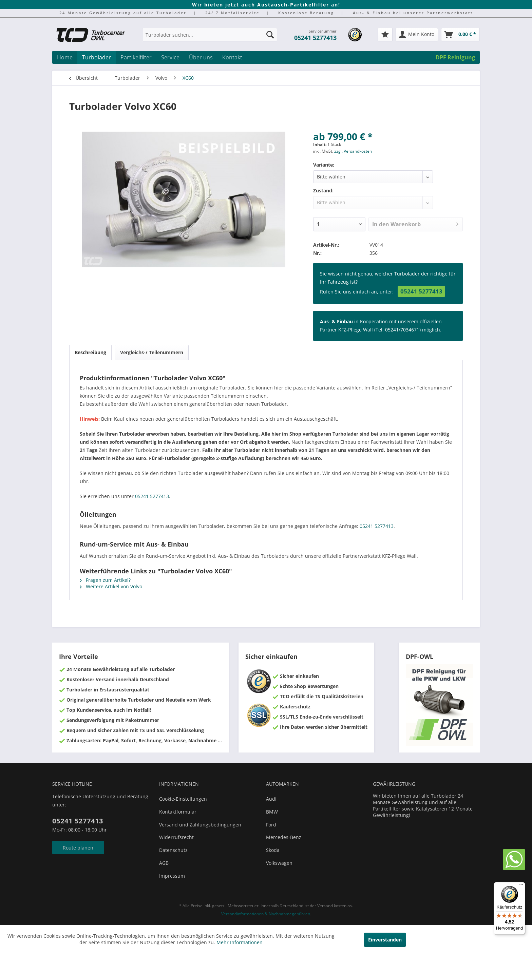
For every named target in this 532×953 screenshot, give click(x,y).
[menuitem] (209, 38)
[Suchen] (270, 34)
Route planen (78, 847)
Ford (271, 824)
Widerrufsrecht (176, 837)
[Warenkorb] (460, 34)
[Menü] (521, 886)
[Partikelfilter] (136, 57)
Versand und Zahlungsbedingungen (200, 824)
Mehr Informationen (239, 942)
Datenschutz (173, 850)
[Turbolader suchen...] (209, 34)
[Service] (170, 57)
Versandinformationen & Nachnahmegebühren (265, 914)
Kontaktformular (177, 811)
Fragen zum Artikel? (105, 580)
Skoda (273, 850)
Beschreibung (90, 352)
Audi (271, 799)
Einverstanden (385, 939)
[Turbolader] (96, 57)
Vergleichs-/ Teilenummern (151, 352)
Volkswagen (279, 863)
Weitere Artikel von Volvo (111, 586)
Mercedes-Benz (283, 837)
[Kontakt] (232, 57)
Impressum (172, 876)
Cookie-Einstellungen (183, 799)
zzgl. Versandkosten (353, 151)
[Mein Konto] (417, 34)
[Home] (64, 57)
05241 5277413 (315, 38)
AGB (164, 863)
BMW (272, 811)
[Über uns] (200, 57)
